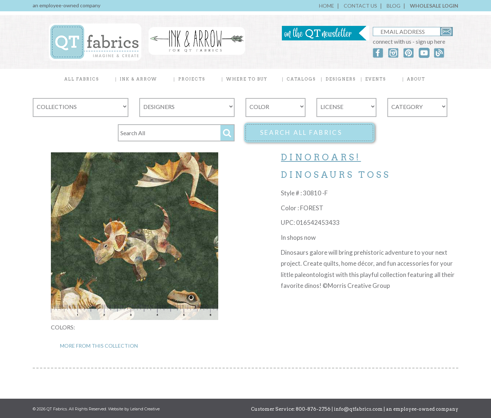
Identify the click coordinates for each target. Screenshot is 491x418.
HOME (326, 6)
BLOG (393, 6)
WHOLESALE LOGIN (434, 6)
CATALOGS (301, 79)
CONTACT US (360, 6)
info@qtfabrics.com (358, 409)
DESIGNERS (341, 79)
